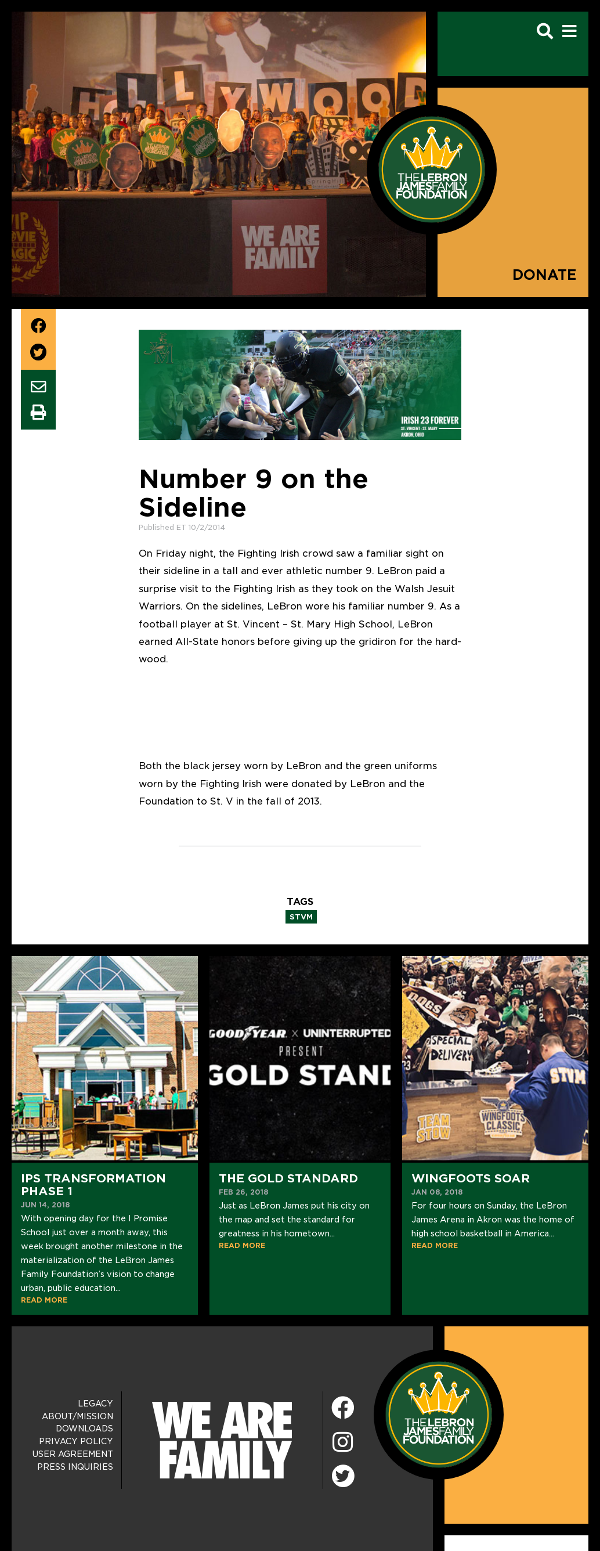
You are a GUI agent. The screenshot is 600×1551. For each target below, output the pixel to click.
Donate (544, 274)
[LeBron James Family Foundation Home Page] (438, 1413)
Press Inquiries (75, 1466)
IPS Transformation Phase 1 (93, 1184)
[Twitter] (343, 1474)
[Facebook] (343, 1408)
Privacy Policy (76, 1441)
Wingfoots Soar (470, 1178)
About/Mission (77, 1416)
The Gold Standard (288, 1178)
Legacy (95, 1403)
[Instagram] (343, 1443)
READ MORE (44, 1300)
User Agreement (72, 1454)
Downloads (84, 1428)
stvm (301, 916)
